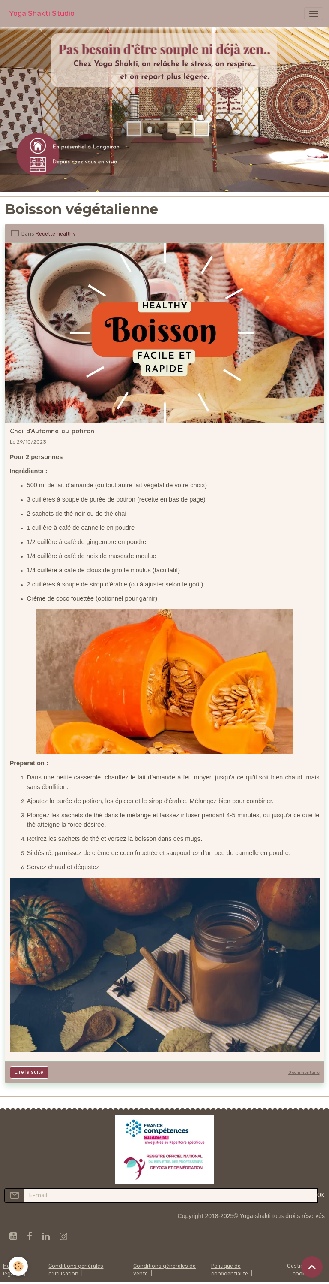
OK (321, 1195)
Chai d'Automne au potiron (52, 431)
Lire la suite (29, 1072)
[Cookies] (18, 1266)
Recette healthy (56, 234)
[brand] (42, 13)
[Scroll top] (312, 1267)
